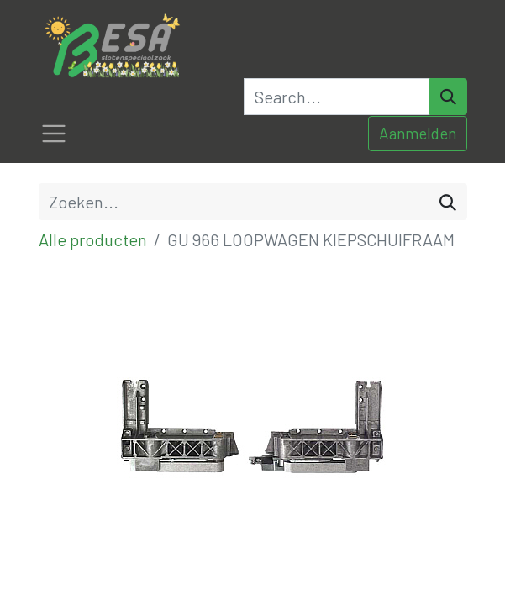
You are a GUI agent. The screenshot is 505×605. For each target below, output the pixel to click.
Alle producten (93, 239)
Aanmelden (417, 133)
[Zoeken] (448, 201)
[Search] (448, 96)
